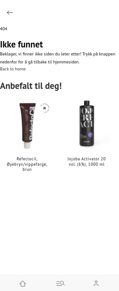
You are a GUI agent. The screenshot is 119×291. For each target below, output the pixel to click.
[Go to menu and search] (59, 283)
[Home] (22, 283)
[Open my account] (96, 283)
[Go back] (10, 12)
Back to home (13, 69)
